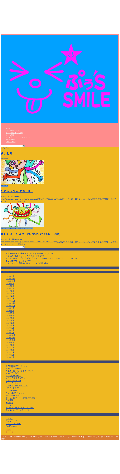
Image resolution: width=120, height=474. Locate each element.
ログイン (9, 419)
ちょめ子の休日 (12, 373)
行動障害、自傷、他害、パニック (20, 408)
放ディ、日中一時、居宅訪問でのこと (22, 398)
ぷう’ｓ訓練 (10, 135)
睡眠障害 (9, 403)
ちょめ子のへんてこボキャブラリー (19, 137)
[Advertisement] (60, 17)
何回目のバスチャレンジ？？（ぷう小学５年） (25, 256)
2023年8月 (10, 311)
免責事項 (24, 437)
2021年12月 (10, 335)
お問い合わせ (10, 142)
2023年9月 (10, 308)
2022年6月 (10, 320)
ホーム (8, 128)
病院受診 (9, 400)
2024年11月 (10, 279)
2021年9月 (10, 343)
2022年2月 (10, 330)
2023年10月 (10, 306)
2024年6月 (10, 291)
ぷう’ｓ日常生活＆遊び (14, 133)
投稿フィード (11, 421)
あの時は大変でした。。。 (17, 366)
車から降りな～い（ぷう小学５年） (21, 261)
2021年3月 (10, 355)
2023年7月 (10, 313)
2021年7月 (10, 347)
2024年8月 (10, 286)
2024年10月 (10, 281)
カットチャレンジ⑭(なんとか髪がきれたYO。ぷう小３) (29, 253)
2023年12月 (10, 301)
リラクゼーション (13, 390)
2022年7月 (10, 318)
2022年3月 (10, 328)
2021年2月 (10, 357)
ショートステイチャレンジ (17, 386)
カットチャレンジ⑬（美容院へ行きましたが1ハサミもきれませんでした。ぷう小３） (42, 258)
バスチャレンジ (12, 388)
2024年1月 (10, 298)
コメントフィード (13, 424)
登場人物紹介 (10, 139)
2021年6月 (10, 350)
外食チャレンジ (12, 395)
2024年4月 (10, 293)
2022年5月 (10, 323)
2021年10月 (10, 340)
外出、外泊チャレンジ (15, 393)
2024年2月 (10, 296)
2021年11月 (10, 338)
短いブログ (10, 405)
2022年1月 (10, 333)
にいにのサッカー (13, 376)
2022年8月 (10, 316)
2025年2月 (10, 276)
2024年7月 (10, 289)
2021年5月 (10, 352)
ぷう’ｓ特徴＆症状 (12, 131)
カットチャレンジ (13, 383)
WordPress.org (11, 426)
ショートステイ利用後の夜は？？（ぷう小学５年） (27, 263)
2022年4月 (10, 325)
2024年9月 (10, 284)
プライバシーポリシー (10, 437)
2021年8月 (10, 345)
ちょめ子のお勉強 (13, 368)
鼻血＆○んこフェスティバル (17, 410)
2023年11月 (10, 303)
